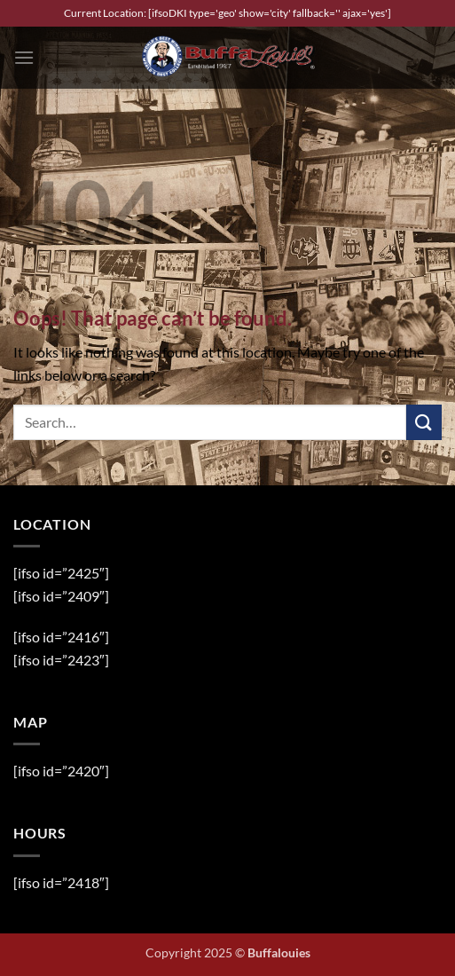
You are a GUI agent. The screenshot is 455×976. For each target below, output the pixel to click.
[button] (24, 57)
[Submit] (424, 422)
